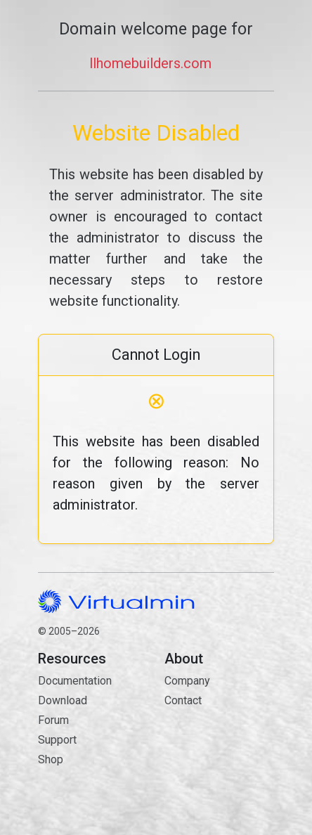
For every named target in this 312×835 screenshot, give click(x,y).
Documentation (75, 680)
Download (62, 700)
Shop (50, 759)
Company (187, 680)
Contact (219, 750)
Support (57, 739)
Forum (53, 720)
